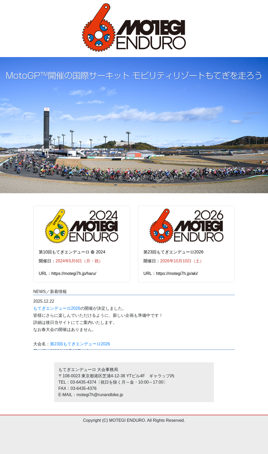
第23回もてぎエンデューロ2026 (80, 344)
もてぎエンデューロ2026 (56, 308)
